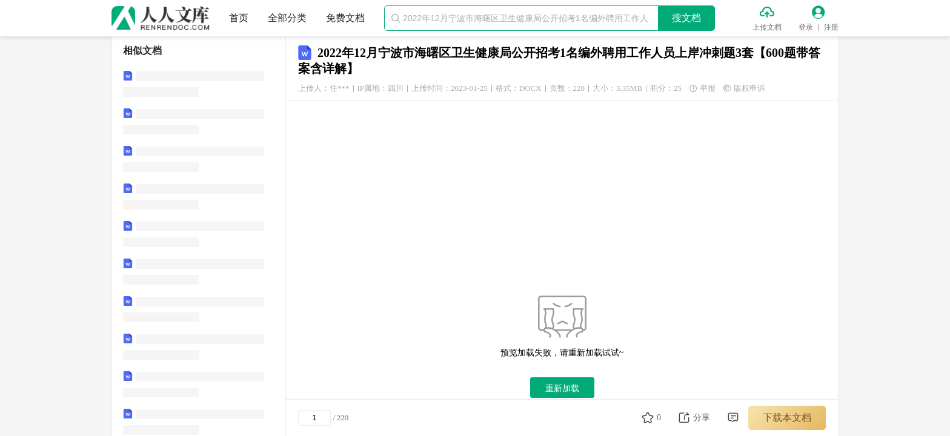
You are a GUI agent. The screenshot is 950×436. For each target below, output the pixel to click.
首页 (238, 18)
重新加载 (562, 388)
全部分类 (287, 18)
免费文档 (345, 18)
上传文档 (767, 27)
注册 (831, 27)
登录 (806, 27)
